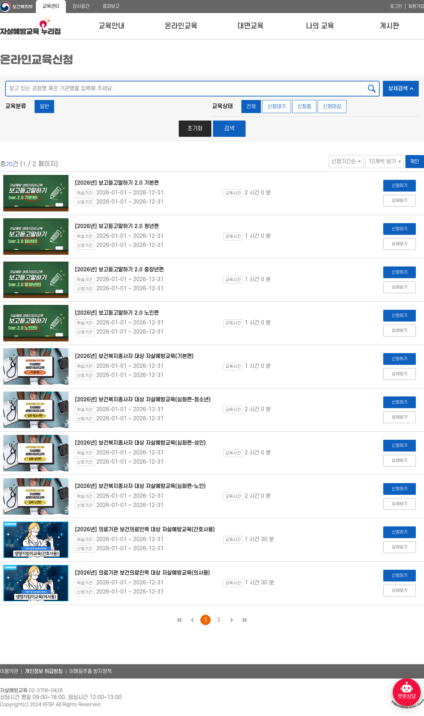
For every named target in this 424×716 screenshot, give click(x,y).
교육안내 (111, 26)
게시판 (389, 26)
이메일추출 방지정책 (90, 671)
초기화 (195, 128)
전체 (251, 106)
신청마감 (332, 106)
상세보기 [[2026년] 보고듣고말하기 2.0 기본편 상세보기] (399, 200)
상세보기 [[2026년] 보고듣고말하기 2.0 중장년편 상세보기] (399, 287)
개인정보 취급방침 (44, 671)
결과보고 (110, 6)
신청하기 (399, 185)
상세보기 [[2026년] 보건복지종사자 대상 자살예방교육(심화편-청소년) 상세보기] (399, 417)
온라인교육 (181, 26)
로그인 (396, 6)
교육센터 (50, 6)
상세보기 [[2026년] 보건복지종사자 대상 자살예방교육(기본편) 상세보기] (399, 373)
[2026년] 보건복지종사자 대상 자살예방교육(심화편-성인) (140, 443)
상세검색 (403, 87)
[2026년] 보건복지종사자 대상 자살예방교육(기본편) (134, 356)
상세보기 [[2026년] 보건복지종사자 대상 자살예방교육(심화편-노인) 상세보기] (399, 503)
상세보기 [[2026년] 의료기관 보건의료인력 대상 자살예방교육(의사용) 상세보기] (399, 590)
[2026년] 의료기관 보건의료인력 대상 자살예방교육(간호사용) (145, 530)
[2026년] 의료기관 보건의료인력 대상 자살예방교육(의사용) (142, 573)
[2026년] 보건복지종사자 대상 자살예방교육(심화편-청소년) (143, 400)
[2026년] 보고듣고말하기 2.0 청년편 (117, 226)
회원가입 (416, 6)
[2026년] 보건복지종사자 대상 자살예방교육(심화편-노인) (140, 486)
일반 (44, 106)
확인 (414, 162)
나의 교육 (320, 26)
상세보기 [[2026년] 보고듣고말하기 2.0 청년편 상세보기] (399, 243)
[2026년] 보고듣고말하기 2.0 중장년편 (119, 270)
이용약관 (9, 671)
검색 (229, 128)
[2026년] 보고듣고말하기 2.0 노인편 (117, 313)
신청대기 (276, 106)
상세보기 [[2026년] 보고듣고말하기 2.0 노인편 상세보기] (399, 330)
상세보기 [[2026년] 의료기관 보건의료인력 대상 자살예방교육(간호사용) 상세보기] (399, 547)
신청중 (304, 106)
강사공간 (80, 6)
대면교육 (250, 26)
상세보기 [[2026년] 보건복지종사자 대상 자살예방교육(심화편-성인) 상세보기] (399, 460)
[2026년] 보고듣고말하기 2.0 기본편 (117, 183)
